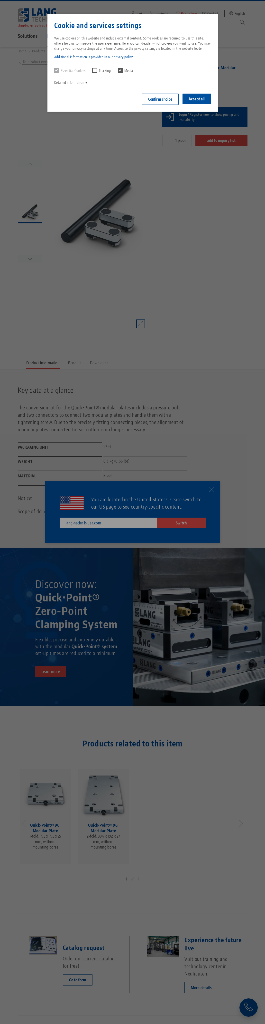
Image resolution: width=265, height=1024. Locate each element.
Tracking (101, 70)
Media (125, 70)
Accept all (197, 99)
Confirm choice (160, 99)
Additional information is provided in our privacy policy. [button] (94, 57)
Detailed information (69, 82)
